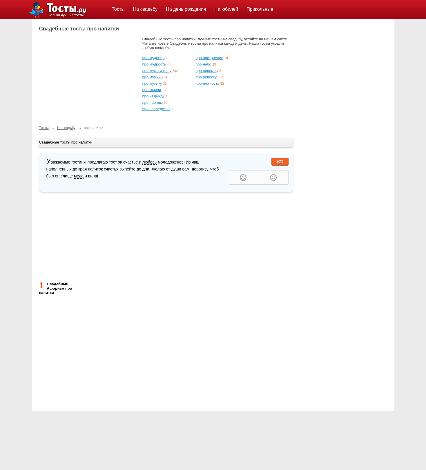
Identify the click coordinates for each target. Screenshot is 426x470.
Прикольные (259, 9)
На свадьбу (145, 9)
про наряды (152, 102)
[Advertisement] (88, 77)
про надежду (153, 96)
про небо (203, 64)
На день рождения (186, 9)
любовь (149, 162)
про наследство (156, 109)
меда (79, 176)
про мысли (151, 90)
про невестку (207, 70)
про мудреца (153, 58)
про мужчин (152, 77)
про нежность (208, 83)
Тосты (118, 9)
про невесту (206, 77)
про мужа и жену (157, 70)
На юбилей (226, 9)
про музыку (152, 83)
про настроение (209, 58)
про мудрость (154, 64)
